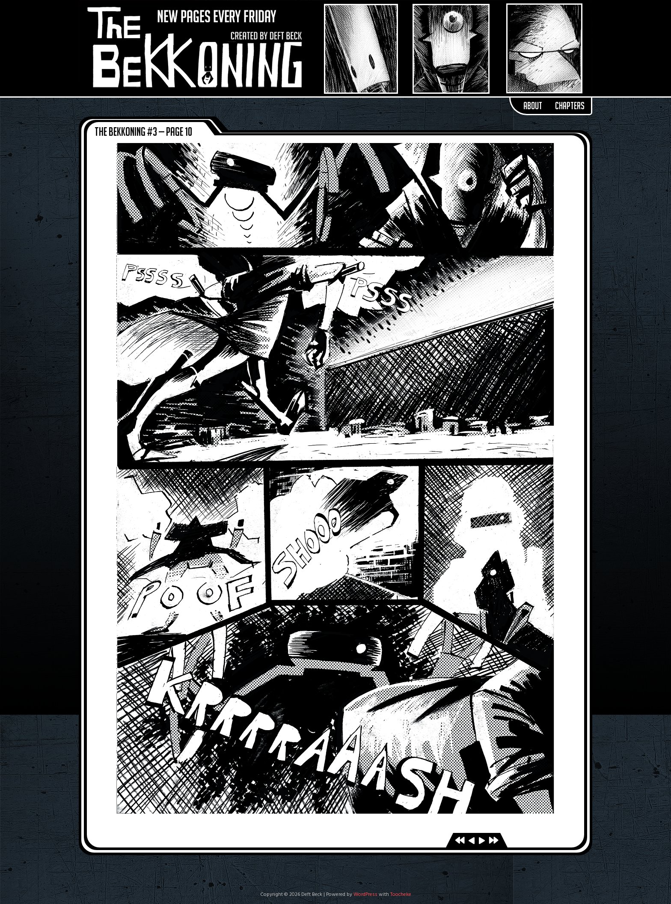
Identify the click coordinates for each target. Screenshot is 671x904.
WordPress (365, 894)
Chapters (570, 105)
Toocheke (400, 894)
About (532, 105)
